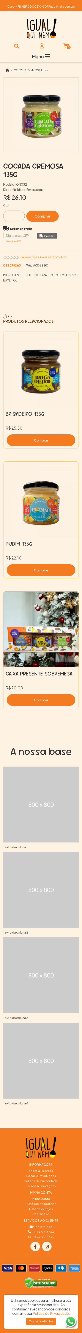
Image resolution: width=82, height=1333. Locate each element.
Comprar (43, 216)
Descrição (12, 265)
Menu (41, 56)
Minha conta (41, 1199)
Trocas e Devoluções (41, 1176)
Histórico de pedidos (41, 1203)
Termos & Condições (41, 1186)
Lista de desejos (41, 1209)
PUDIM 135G (19, 543)
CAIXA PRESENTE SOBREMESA (39, 673)
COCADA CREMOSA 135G (31, 70)
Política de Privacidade (41, 1181)
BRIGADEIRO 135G (25, 413)
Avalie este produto (53, 257)
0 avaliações (28, 257)
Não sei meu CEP (13, 241)
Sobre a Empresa (41, 1171)
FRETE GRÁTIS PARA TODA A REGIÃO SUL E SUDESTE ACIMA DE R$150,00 (41, 5)
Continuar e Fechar (41, 1321)
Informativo (41, 1214)
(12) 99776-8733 (41, 1231)
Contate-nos (41, 1226)
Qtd (6, 205)
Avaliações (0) (36, 265)
